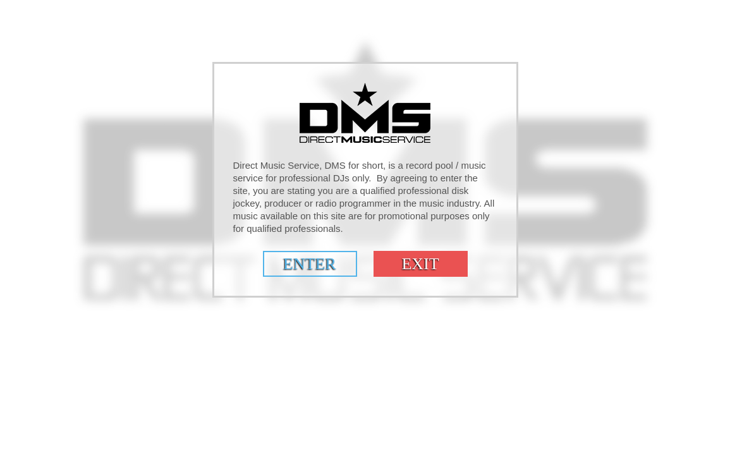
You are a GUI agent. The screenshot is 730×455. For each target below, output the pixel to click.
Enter (309, 264)
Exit (420, 264)
